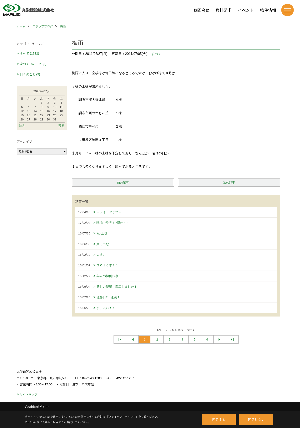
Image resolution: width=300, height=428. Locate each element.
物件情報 (268, 10)
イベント (246, 10)
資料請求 (223, 10)
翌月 (61, 126)
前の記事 (123, 182)
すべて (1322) (29, 53)
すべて (156, 54)
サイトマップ (28, 394)
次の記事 (229, 182)
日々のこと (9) (30, 74)
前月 (22, 126)
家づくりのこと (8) (33, 64)
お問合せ (201, 10)
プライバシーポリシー (122, 417)
